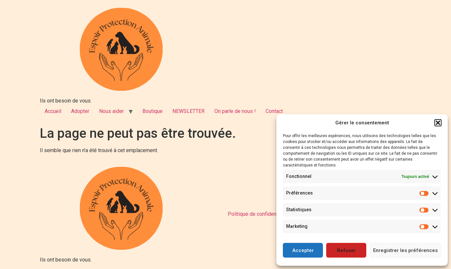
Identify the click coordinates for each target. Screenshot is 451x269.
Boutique (152, 111)
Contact (274, 111)
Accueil (53, 111)
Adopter (80, 111)
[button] (438, 122)
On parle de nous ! (235, 111)
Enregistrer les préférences (405, 250)
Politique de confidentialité (258, 214)
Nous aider (111, 111)
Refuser (346, 250)
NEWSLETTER (188, 111)
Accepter (303, 250)
